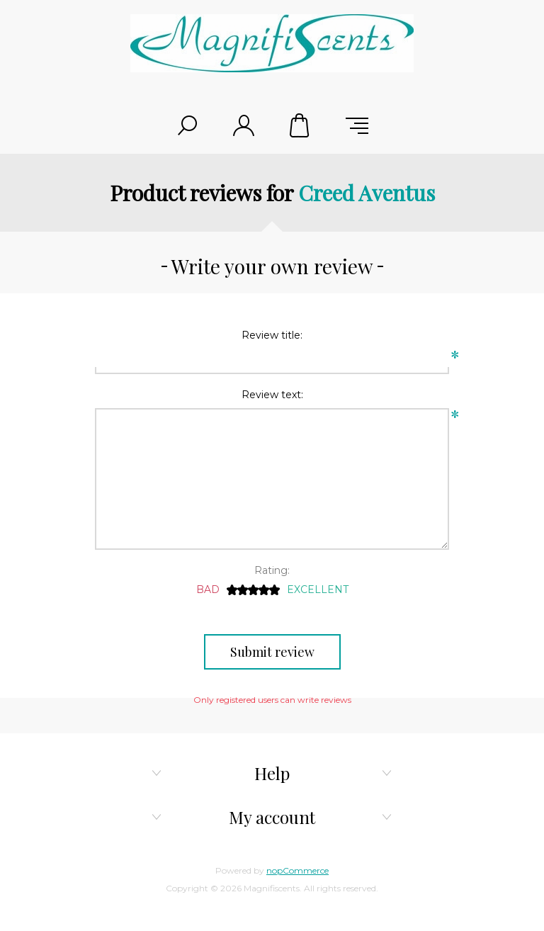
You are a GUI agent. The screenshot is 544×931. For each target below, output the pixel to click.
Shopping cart (300, 125)
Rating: (272, 570)
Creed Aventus (366, 193)
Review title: (272, 335)
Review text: (272, 394)
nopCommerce (297, 870)
